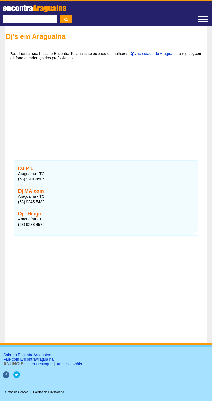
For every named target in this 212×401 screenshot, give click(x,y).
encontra (35, 8)
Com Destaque (39, 364)
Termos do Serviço (15, 392)
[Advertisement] (106, 107)
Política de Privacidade (48, 392)
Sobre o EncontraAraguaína (27, 355)
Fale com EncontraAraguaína (28, 359)
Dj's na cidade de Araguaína (153, 53)
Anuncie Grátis (69, 364)
